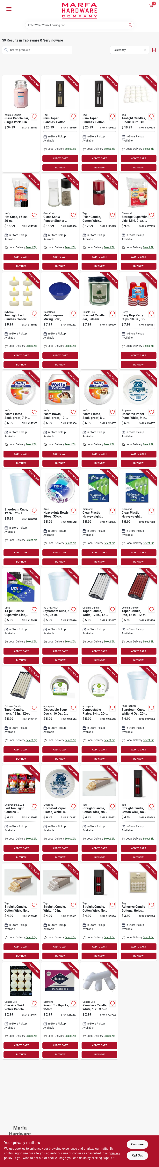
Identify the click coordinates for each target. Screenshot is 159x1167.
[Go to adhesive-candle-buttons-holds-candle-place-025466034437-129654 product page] (138, 912)
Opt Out (137, 1155)
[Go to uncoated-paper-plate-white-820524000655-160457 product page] (138, 419)
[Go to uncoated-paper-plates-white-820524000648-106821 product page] (60, 813)
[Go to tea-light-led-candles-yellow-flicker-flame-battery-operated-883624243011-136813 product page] (21, 321)
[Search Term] (79, 25)
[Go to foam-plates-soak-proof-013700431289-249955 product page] (21, 419)
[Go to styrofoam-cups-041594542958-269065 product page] (21, 518)
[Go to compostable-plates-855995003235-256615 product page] (99, 715)
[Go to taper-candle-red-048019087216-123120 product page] (138, 616)
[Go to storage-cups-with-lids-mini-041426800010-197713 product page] (138, 222)
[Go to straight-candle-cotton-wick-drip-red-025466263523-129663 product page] (138, 813)
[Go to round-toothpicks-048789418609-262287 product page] (60, 1010)
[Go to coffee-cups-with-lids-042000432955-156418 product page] (21, 616)
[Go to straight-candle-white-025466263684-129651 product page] (60, 912)
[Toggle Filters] (154, 50)
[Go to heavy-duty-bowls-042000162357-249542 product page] (60, 518)
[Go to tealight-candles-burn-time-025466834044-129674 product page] (138, 124)
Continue (137, 1144)
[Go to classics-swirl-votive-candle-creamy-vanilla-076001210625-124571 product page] (21, 1010)
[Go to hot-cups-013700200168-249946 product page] (21, 222)
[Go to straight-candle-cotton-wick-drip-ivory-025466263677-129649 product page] (21, 912)
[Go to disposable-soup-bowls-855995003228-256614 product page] (60, 715)
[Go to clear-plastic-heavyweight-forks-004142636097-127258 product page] (138, 518)
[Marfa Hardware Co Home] (79, 11)
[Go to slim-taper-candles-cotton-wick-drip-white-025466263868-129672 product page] (99, 124)
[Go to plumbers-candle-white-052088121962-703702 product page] (99, 1010)
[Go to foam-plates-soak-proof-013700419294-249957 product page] (99, 419)
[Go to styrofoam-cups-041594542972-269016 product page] (60, 616)
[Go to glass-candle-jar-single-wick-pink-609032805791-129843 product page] (21, 124)
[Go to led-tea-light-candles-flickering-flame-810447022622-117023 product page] (21, 813)
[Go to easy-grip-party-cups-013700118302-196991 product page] (138, 321)
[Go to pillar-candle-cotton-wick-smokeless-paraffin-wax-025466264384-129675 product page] (99, 222)
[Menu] (8, 9)
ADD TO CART (60, 158)
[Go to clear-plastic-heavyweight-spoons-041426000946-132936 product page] (99, 518)
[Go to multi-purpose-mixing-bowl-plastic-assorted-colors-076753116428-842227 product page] (60, 321)
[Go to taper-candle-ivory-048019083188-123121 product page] (21, 715)
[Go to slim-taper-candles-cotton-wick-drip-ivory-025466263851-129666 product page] (60, 124)
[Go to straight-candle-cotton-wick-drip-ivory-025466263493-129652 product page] (99, 813)
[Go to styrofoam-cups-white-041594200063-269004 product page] (138, 715)
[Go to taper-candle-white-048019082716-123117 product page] (99, 616)
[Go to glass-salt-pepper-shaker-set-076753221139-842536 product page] (60, 222)
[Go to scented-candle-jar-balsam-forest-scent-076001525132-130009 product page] (99, 321)
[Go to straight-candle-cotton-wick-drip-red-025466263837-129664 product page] (99, 912)
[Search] (130, 25)
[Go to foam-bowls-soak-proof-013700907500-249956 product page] (60, 419)
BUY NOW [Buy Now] (60, 167)
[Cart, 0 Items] (151, 6)
